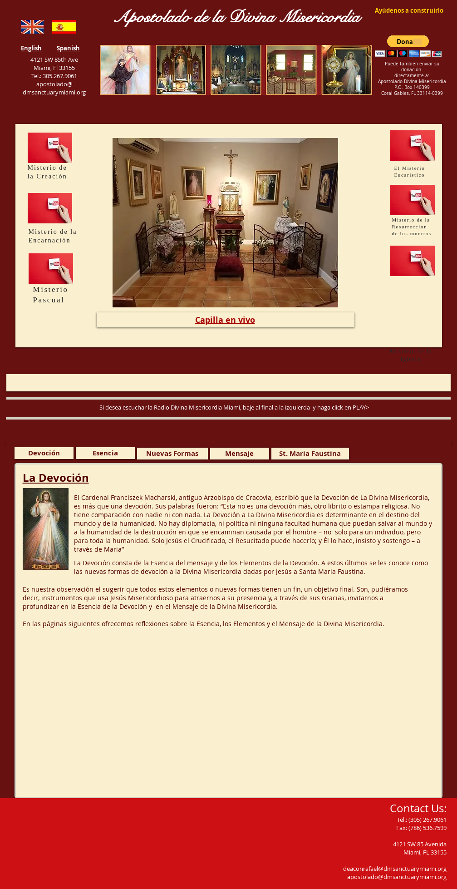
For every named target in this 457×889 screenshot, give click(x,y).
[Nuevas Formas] (172, 453)
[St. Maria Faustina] (310, 453)
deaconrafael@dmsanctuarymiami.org (395, 868)
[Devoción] (44, 453)
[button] (408, 46)
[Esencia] (105, 453)
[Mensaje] (239, 453)
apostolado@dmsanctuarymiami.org (397, 877)
